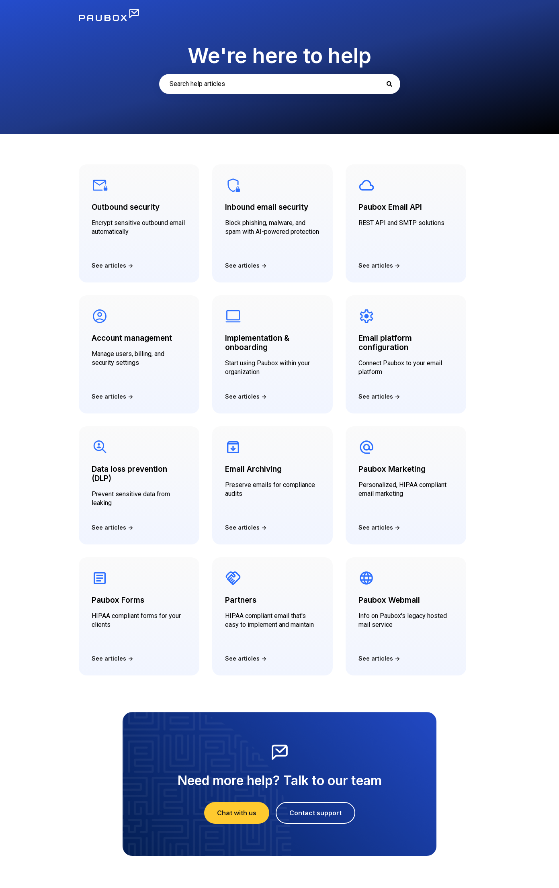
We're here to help (279, 55)
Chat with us (236, 813)
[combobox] (279, 84)
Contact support (315, 813)
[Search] (389, 84)
